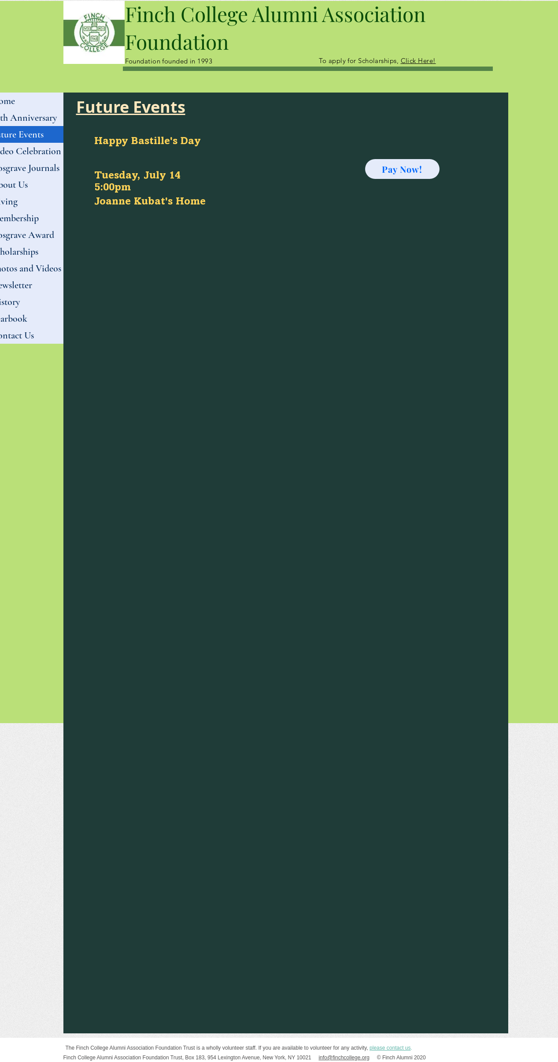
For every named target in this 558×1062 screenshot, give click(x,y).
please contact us (390, 1048)
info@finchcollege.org (344, 1058)
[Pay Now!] (402, 169)
